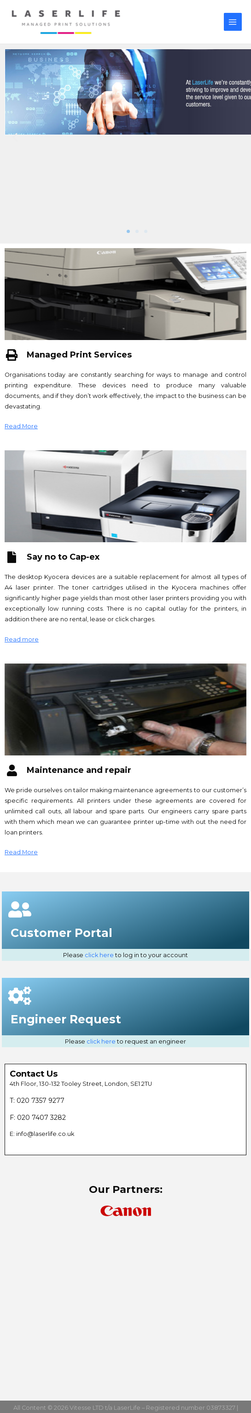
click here (99, 955)
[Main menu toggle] (233, 22)
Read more (22, 639)
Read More (21, 426)
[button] (15, 137)
